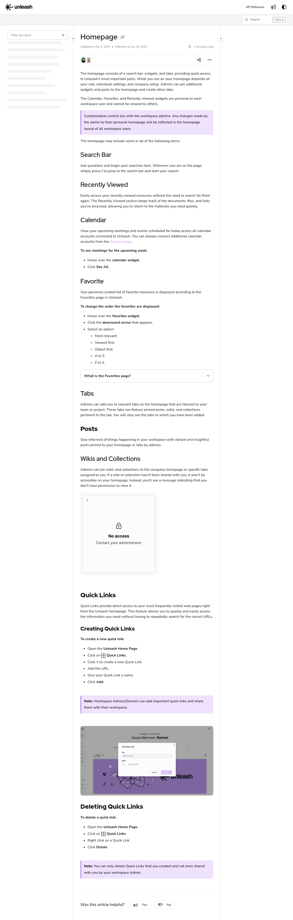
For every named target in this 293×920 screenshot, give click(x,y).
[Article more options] (209, 59)
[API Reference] (255, 7)
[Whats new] (273, 7)
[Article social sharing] (199, 59)
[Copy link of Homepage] (122, 37)
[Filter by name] (37, 35)
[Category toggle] (73, 38)
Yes (140, 904)
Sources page (121, 241)
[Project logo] (18, 7)
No (164, 904)
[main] (146, 472)
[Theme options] (284, 7)
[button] (265, 19)
